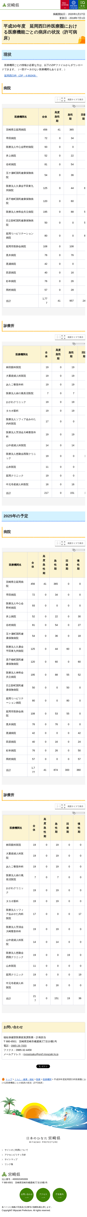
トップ (9, 1079)
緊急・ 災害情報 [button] (64, 4)
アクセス (43, 1194)
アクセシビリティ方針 (15, 1155)
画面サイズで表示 (75, 99)
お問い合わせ (27, 1194)
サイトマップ (11, 1159)
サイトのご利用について (16, 1150)
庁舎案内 (60, 1194)
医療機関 (47, 1079)
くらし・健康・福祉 (24, 1079)
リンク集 (9, 1164)
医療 (38, 1079)
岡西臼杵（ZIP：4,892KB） (20, 75)
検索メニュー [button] (81, 7)
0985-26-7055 (19, 1045)
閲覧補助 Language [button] (74, 7)
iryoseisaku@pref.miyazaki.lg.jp (40, 1054)
